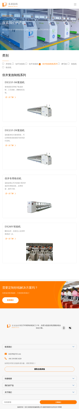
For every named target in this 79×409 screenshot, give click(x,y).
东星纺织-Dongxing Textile (10, 4)
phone (63, 328)
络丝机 (8, 67)
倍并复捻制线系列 (49, 64)
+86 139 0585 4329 (14, 359)
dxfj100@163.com (14, 354)
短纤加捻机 (20, 64)
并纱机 (8, 64)
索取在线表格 (39, 369)
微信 (69, 328)
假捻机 (74, 64)
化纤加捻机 (33, 64)
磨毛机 (64, 64)
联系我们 (10, 300)
